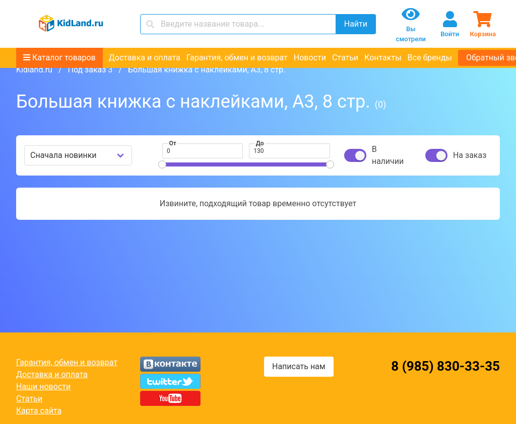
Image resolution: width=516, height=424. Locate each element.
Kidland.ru (34, 69)
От (172, 143)
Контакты (382, 57)
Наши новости (43, 386)
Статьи (345, 57)
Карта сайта (38, 410)
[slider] (162, 164)
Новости (310, 57)
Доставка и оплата (144, 57)
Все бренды (430, 57)
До (260, 143)
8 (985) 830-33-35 (445, 366)
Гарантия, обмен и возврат (237, 57)
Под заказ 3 (90, 69)
